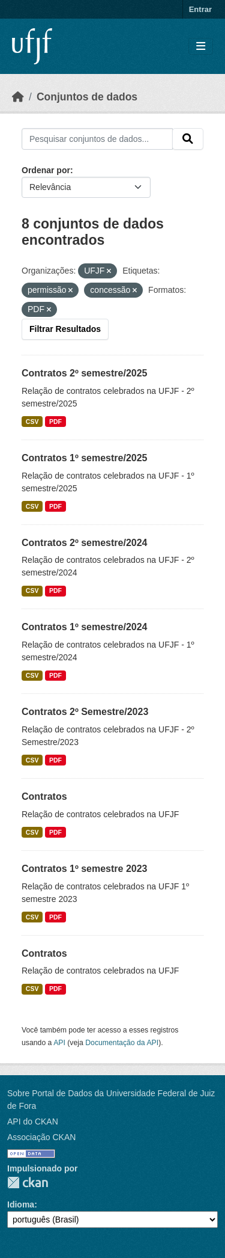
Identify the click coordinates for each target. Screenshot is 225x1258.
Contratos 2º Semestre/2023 (85, 712)
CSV (32, 421)
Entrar (200, 9)
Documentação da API (121, 1043)
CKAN (27, 1182)
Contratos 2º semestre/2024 (85, 543)
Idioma (20, 1204)
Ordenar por (46, 170)
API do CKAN (32, 1121)
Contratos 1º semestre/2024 (85, 627)
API (59, 1043)
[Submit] (187, 139)
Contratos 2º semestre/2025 (85, 373)
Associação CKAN (41, 1137)
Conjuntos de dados (87, 97)
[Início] (18, 97)
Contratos (44, 796)
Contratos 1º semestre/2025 (85, 458)
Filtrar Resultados (65, 329)
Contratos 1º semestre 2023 (85, 869)
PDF (55, 421)
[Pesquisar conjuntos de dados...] (97, 139)
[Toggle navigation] (200, 46)
